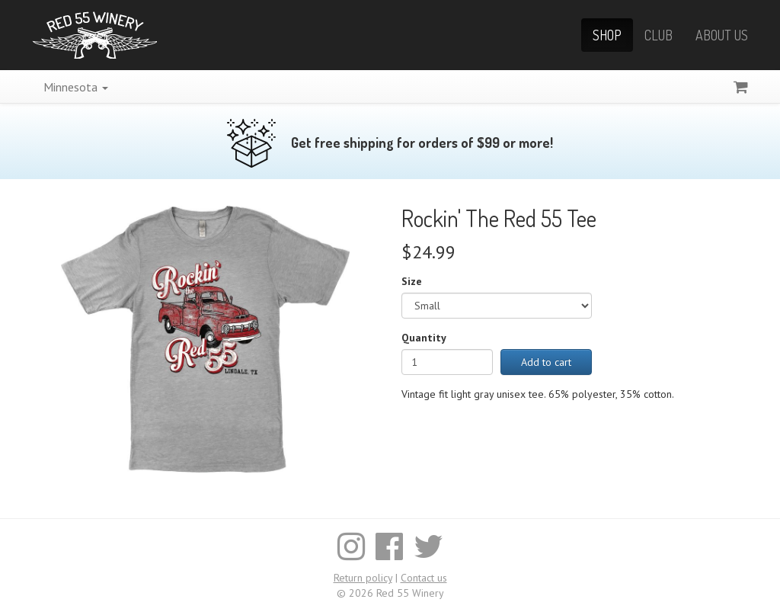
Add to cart (546, 362)
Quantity (423, 337)
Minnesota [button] (75, 87)
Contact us (424, 578)
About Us (721, 35)
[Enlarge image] (205, 338)
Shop (607, 35)
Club (658, 35)
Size (411, 281)
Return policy (363, 578)
